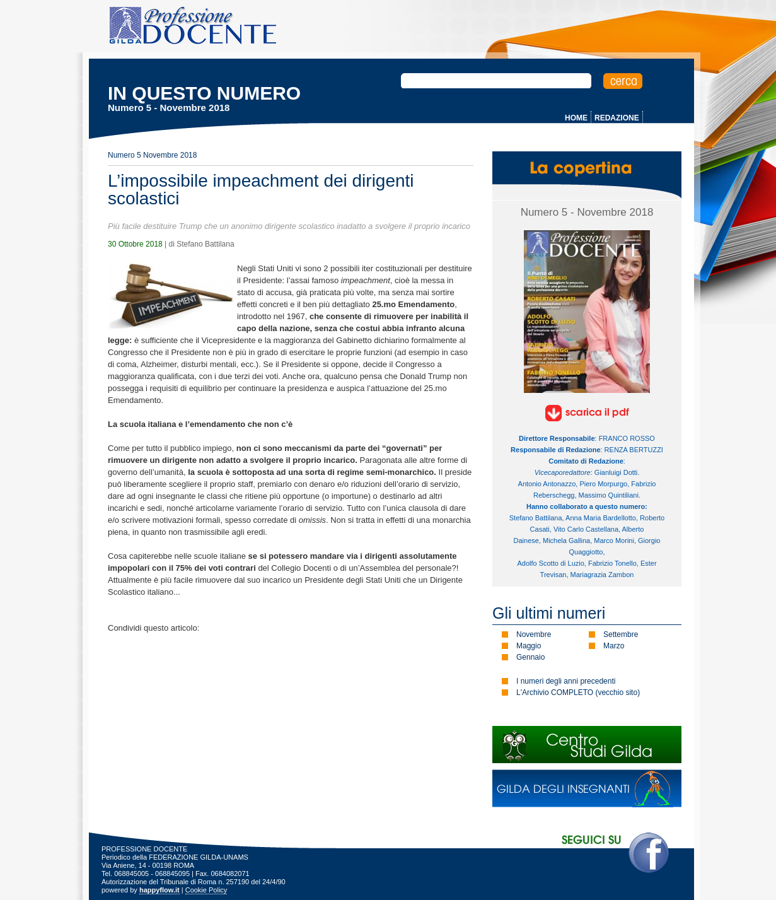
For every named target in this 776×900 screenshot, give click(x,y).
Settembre (620, 634)
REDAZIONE (616, 118)
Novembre (533, 634)
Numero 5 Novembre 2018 (152, 155)
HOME (576, 118)
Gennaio (530, 657)
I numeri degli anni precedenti (565, 681)
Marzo (613, 645)
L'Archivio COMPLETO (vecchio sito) (578, 692)
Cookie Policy (206, 890)
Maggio (528, 645)
